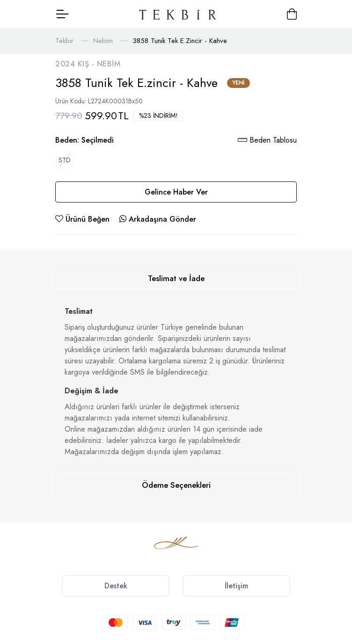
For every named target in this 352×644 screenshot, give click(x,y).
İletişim (236, 585)
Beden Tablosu (267, 140)
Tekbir (64, 41)
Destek (115, 585)
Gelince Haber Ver (176, 192)
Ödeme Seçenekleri (176, 485)
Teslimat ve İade (176, 278)
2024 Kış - (76, 63)
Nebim (103, 41)
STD (65, 160)
